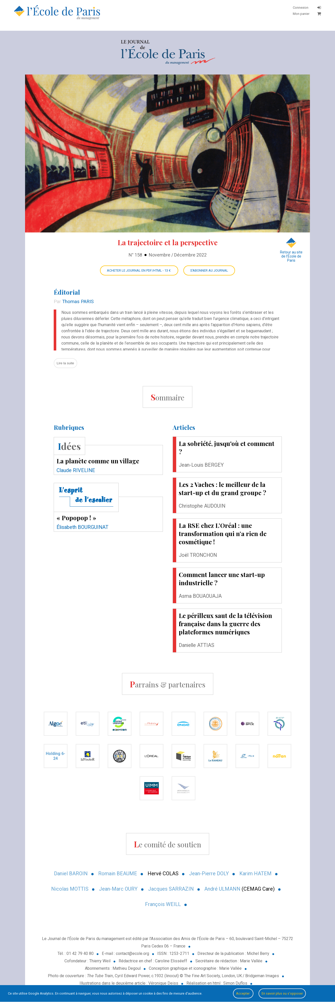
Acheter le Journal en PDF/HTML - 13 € (139, 270)
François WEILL (163, 904)
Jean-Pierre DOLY (209, 873)
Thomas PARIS (78, 301)
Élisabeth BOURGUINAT (82, 527)
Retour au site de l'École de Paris (291, 250)
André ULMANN (222, 889)
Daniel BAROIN (71, 873)
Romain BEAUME (117, 873)
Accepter (243, 993)
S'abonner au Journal (209, 270)
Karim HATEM (255, 873)
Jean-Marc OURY (118, 889)
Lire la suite (65, 363)
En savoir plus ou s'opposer (282, 993)
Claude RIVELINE (76, 470)
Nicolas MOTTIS (69, 889)
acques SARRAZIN (172, 889)
